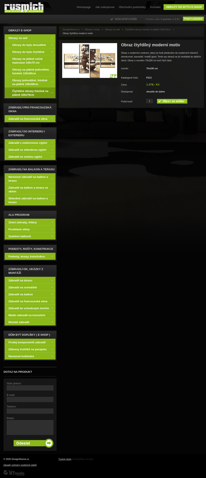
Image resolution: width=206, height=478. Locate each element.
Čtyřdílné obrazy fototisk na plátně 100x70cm (32, 92)
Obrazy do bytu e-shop (184, 7)
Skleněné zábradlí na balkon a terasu (30, 200)
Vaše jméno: (14, 383)
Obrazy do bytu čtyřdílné (32, 51)
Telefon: (11, 406)
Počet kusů (126, 101)
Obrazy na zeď (30, 37)
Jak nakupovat (105, 7)
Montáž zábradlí (30, 321)
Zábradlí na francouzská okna (30, 118)
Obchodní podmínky (132, 7)
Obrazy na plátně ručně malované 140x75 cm (32, 60)
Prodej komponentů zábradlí (30, 342)
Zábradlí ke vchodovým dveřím (30, 308)
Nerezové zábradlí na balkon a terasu (30, 178)
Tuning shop (64, 459)
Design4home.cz (24, 7)
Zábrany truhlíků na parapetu (30, 349)
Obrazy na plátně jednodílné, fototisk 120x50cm (32, 71)
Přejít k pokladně (193, 18)
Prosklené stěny (30, 229)
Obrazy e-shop (92, 29)
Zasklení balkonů (30, 236)
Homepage (84, 7)
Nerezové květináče (30, 356)
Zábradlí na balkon (30, 294)
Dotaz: (11, 418)
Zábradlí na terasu (30, 280)
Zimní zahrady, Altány (30, 222)
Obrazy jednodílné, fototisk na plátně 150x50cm (32, 82)
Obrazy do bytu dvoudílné (32, 44)
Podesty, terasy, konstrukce (30, 256)
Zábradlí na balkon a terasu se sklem (30, 189)
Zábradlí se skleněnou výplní (30, 149)
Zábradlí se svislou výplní (30, 156)
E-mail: (11, 395)
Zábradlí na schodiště (30, 287)
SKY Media (13, 473)
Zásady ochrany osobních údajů (20, 465)
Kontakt (155, 7)
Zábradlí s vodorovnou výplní (30, 142)
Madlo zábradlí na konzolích (30, 315)
